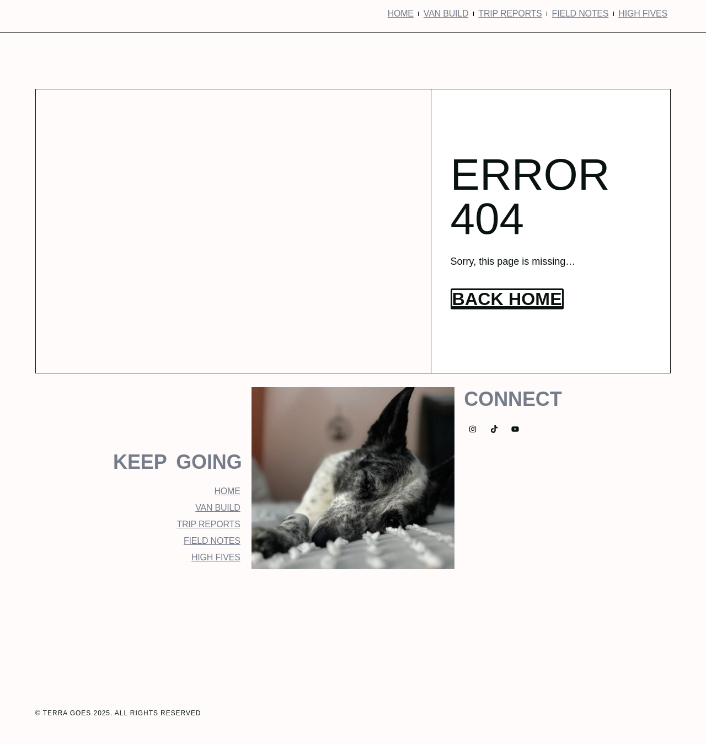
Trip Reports (510, 13)
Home (401, 13)
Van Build (446, 13)
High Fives (642, 13)
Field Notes (580, 13)
